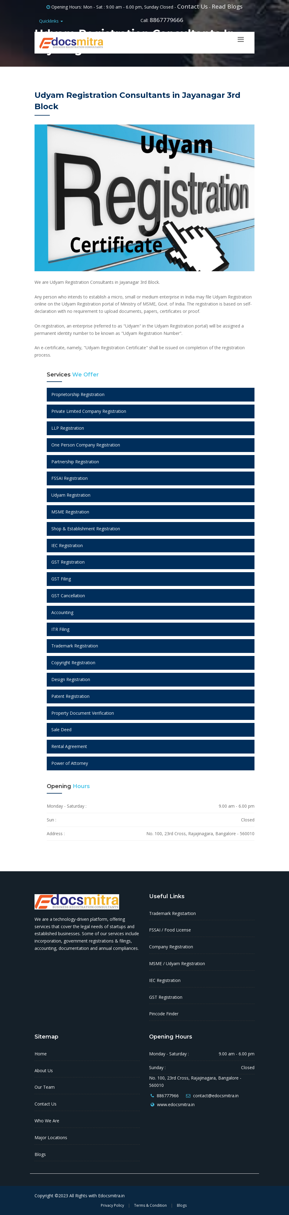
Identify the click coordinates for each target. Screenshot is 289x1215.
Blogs (40, 1154)
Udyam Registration (70, 495)
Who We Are (47, 1121)
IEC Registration (67, 545)
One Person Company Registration (85, 445)
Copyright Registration (73, 662)
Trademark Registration (74, 646)
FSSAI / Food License (170, 930)
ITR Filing (60, 629)
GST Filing (61, 579)
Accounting (62, 612)
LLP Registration (67, 428)
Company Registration (171, 947)
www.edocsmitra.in (176, 1104)
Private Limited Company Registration (88, 411)
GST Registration (68, 562)
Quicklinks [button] (51, 21)
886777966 (168, 1095)
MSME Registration (70, 512)
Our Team (45, 1087)
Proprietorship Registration (77, 394)
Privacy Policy (112, 1205)
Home (41, 1054)
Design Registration (70, 679)
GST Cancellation (68, 595)
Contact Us (192, 6)
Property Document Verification (82, 713)
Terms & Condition (150, 1205)
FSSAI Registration (69, 478)
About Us (44, 1070)
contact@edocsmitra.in (216, 1095)
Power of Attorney (69, 763)
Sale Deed (61, 729)
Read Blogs (227, 6)
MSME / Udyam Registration (177, 963)
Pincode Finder (163, 1014)
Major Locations (51, 1137)
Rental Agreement (69, 746)
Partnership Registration (75, 462)
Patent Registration (70, 696)
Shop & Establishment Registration (85, 529)
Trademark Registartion (172, 913)
